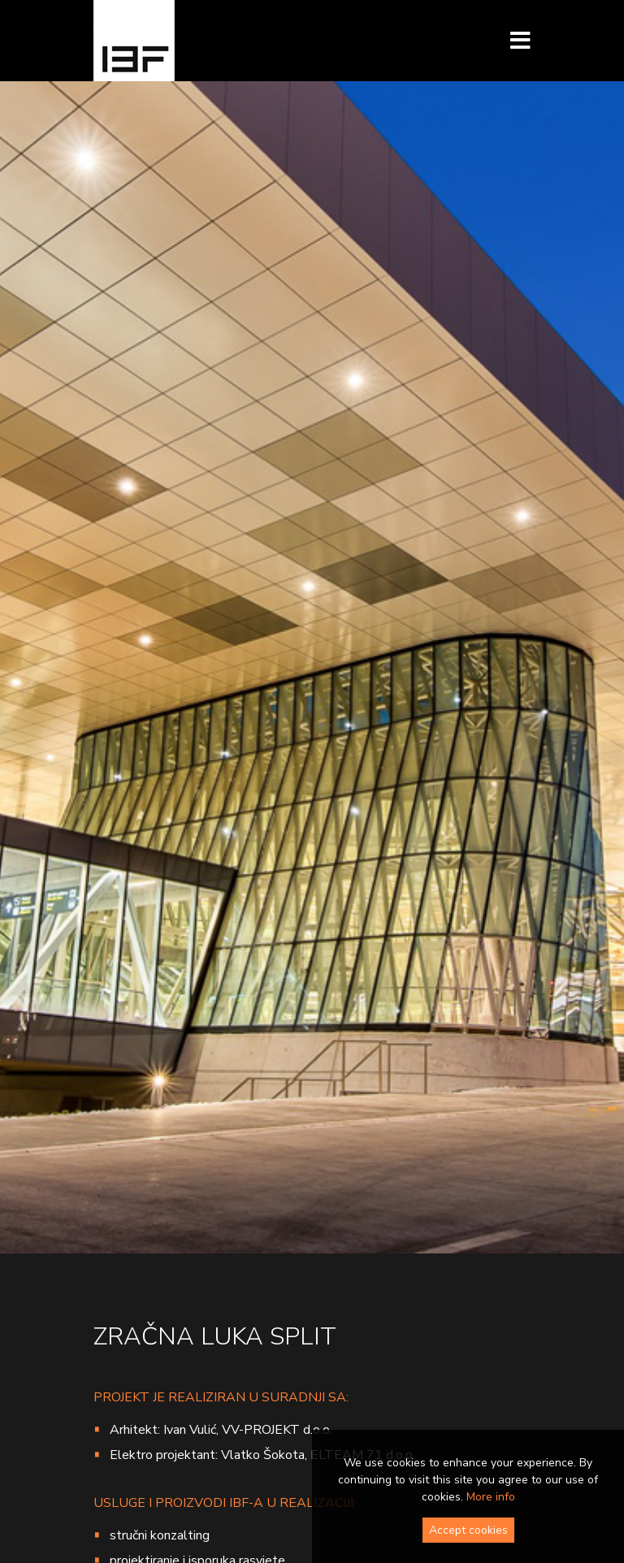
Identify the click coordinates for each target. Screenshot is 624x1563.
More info (490, 1497)
